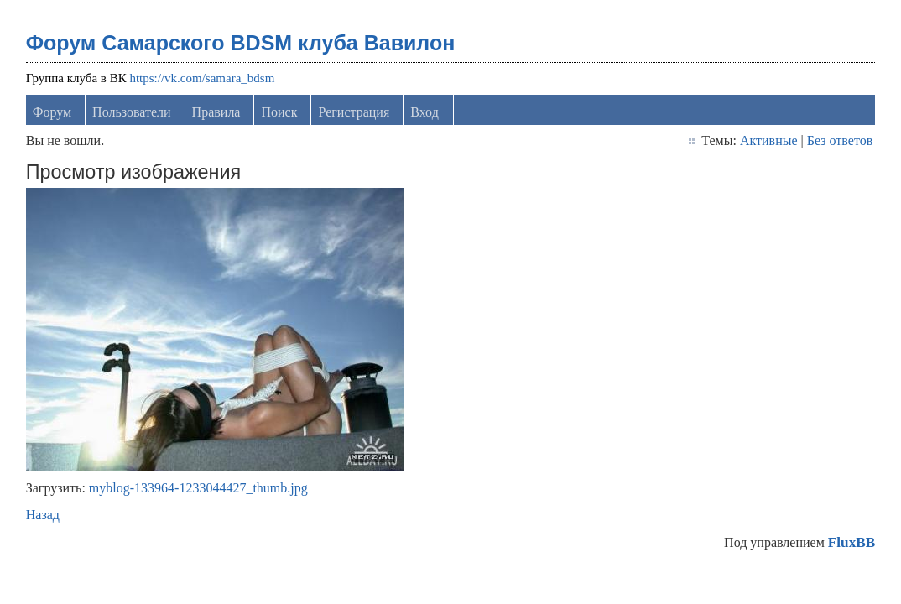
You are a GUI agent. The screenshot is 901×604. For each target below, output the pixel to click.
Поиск (279, 112)
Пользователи (131, 112)
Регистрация (353, 112)
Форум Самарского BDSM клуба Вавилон (241, 43)
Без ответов (839, 140)
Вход (424, 112)
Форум (52, 112)
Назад (43, 515)
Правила (216, 112)
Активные (769, 140)
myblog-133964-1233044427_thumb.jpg (198, 488)
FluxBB (851, 542)
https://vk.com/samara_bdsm (201, 78)
